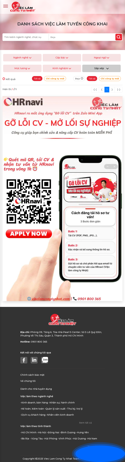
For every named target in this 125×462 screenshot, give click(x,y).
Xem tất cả (85, 422)
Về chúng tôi (28, 381)
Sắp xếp (101, 68)
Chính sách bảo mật (32, 374)
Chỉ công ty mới (55, 78)
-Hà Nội (41, 432)
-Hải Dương (79, 438)
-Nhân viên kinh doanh (60, 414)
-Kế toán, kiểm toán (32, 408)
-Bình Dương (67, 432)
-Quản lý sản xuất (55, 408)
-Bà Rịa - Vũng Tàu (31, 438)
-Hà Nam (91, 438)
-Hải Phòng (50, 438)
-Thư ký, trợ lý (74, 408)
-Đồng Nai (53, 432)
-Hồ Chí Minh (28, 432)
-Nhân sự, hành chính (62, 402)
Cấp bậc (61, 57)
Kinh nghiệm (61, 68)
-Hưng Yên (82, 432)
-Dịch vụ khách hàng (32, 414)
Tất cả (37, 78)
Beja (79, 78)
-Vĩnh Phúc (64, 438)
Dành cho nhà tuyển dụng (36, 388)
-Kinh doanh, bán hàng (34, 402)
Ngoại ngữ (101, 57)
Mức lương (22, 68)
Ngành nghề (22, 57)
